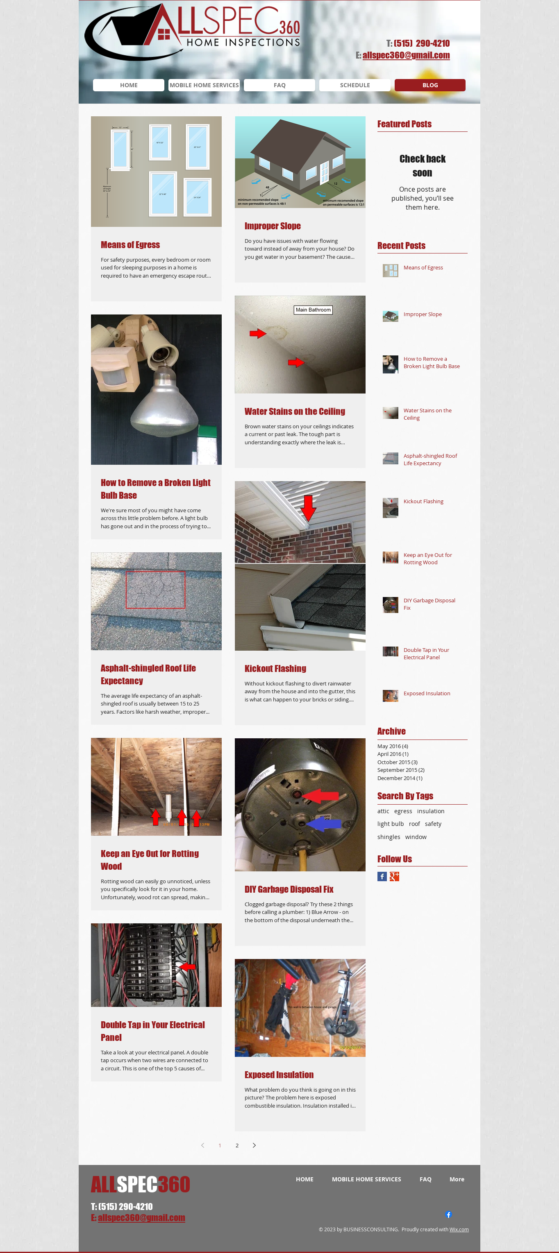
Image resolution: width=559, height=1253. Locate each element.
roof (414, 824)
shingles (388, 837)
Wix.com (459, 1229)
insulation (431, 811)
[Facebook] (448, 1214)
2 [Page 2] (237, 1145)
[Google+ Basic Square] (394, 876)
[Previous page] (202, 1145)
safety (433, 824)
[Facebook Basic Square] (382, 876)
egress (403, 811)
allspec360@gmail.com (141, 1217)
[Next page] (254, 1145)
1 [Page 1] (219, 1145)
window (416, 837)
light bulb (390, 824)
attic (383, 811)
